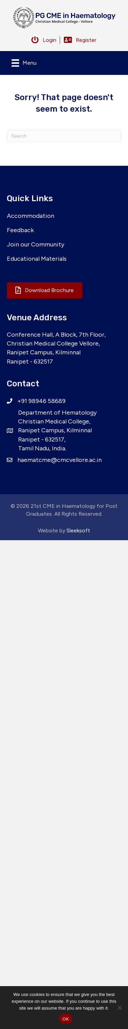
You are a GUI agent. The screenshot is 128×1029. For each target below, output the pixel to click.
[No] (119, 1007)
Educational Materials (37, 258)
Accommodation (30, 216)
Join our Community (35, 244)
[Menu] (24, 62)
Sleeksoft (78, 530)
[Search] (64, 136)
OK (65, 1019)
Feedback (20, 230)
